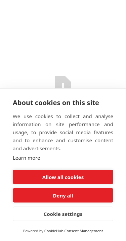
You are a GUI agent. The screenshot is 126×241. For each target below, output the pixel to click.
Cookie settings (63, 214)
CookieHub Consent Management (73, 230)
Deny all (63, 195)
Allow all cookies (63, 177)
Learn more (26, 157)
